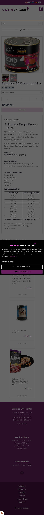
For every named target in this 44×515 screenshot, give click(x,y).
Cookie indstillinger (7, 262)
